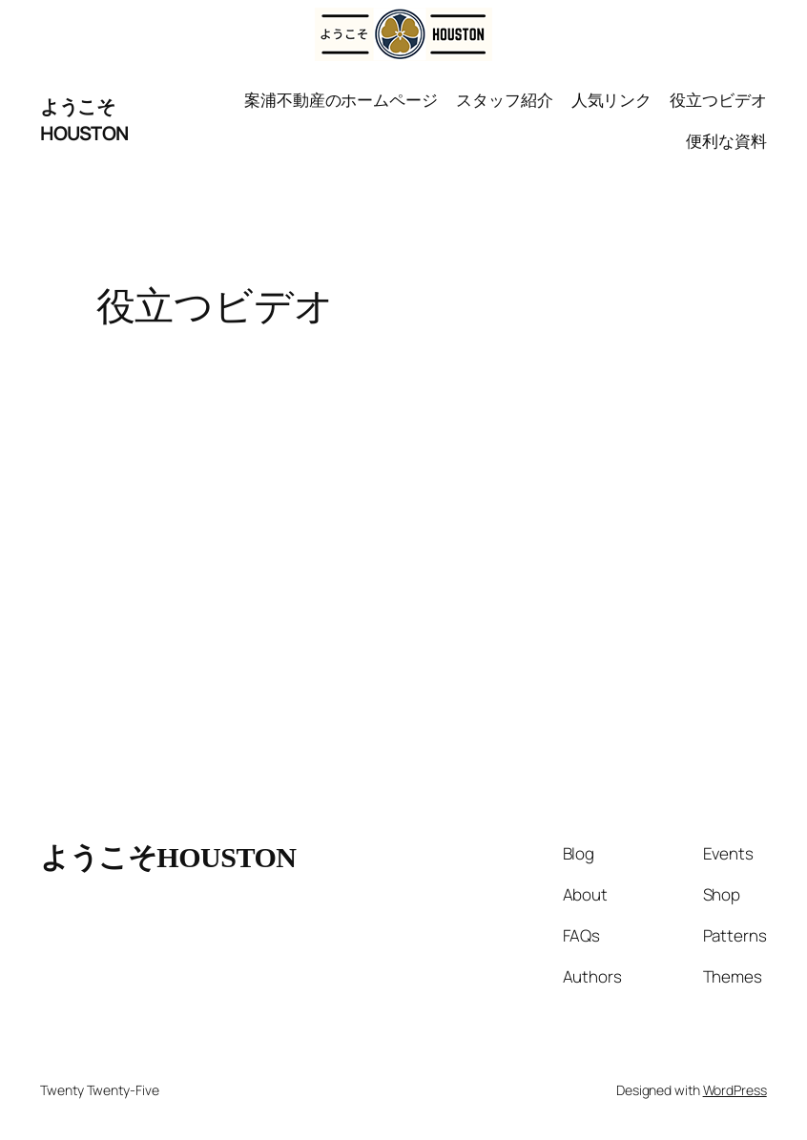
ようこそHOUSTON (84, 119)
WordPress (735, 1090)
